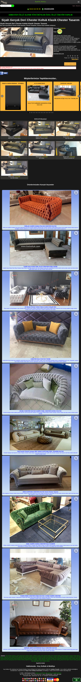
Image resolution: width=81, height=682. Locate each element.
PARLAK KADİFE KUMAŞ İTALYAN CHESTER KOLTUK (40, 226)
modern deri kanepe (47, 657)
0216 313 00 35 (34, 9)
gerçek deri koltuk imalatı (48, 658)
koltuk (39, 659)
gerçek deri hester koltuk (10, 658)
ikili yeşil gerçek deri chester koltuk (15, 659)
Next (79, 96)
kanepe (44, 659)
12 (46, 112)
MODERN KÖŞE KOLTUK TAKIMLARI (66, 92)
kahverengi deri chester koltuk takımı (70, 655)
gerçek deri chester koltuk (25, 657)
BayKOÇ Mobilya (40, 1)
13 (47, 112)
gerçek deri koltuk (37, 657)
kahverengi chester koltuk (68, 658)
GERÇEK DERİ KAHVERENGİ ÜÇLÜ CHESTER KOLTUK (40, 648)
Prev (2, 96)
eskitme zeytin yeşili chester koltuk (42, 655)
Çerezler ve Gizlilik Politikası (54, 673)
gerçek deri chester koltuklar (24, 658)
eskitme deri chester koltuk (53, 659)
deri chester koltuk (56, 655)
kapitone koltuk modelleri (31, 659)
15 (51, 112)
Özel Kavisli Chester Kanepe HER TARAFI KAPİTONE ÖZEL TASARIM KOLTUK (40, 451)
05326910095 (48, 9)
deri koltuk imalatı (36, 658)
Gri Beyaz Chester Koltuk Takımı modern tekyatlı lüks (40, 307)
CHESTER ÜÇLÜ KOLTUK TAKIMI (40, 359)
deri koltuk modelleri (68, 657)
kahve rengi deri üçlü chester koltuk (9, 657)
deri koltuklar (58, 658)
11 (44, 112)
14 (49, 112)
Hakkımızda (38, 673)
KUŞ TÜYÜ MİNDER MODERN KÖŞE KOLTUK (39, 95)
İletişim (44, 673)
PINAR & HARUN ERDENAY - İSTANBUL (13, 83)
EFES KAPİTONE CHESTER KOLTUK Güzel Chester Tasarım (40, 492)
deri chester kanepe (11, 655)
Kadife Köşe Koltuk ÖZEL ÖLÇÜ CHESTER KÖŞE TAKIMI (40, 266)
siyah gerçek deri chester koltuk (24, 655)
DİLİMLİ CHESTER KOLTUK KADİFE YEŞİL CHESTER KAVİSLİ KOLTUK (41, 411)
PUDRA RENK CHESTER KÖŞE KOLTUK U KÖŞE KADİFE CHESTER (40, 596)
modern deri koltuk (57, 657)
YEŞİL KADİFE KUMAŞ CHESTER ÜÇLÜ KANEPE (40, 544)
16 (52, 112)
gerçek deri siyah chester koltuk (68, 659)
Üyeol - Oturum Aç (76, 5)
